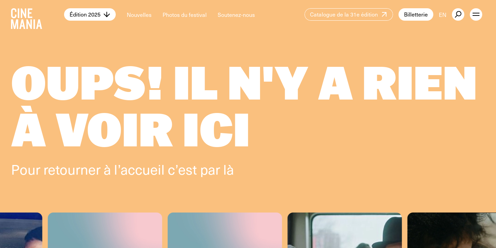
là (228, 168)
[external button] (458, 14)
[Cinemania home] (37, 14)
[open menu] (476, 14)
